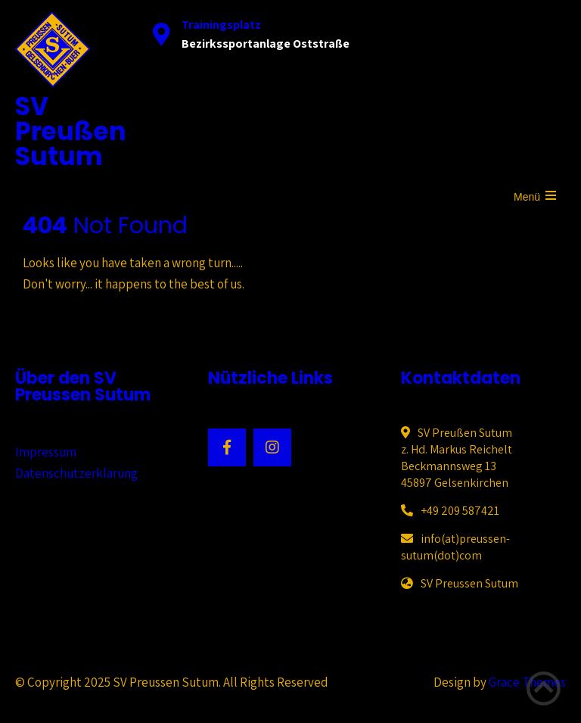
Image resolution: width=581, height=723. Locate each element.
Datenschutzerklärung (76, 473)
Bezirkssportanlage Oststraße (266, 43)
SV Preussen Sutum (469, 583)
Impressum (45, 452)
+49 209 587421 (460, 511)
